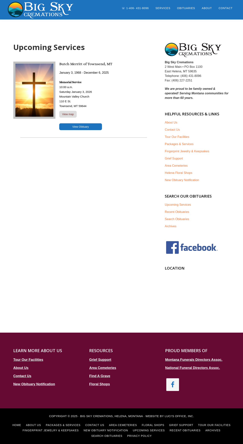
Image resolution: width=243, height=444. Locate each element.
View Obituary (80, 126)
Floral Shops (99, 384)
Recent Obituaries (177, 211)
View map (68, 114)
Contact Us (172, 129)
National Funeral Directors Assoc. (192, 368)
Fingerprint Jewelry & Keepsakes (187, 151)
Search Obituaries (177, 219)
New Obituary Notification (182, 180)
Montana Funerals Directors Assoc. (193, 360)
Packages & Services (179, 144)
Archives (170, 226)
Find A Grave (99, 376)
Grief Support (174, 158)
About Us (171, 122)
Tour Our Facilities (177, 136)
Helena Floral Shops (178, 172)
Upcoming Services (178, 204)
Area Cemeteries (176, 165)
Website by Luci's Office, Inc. (169, 416)
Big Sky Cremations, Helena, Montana (111, 416)
